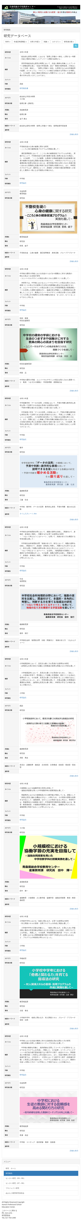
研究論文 (23, 183)
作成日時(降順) (20, 42)
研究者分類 (69, 42)
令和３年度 (35, 42)
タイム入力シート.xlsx (28, 514)
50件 (7, 42)
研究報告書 (24, 88)
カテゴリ (56, 42)
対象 (46, 42)
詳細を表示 (74, 134)
